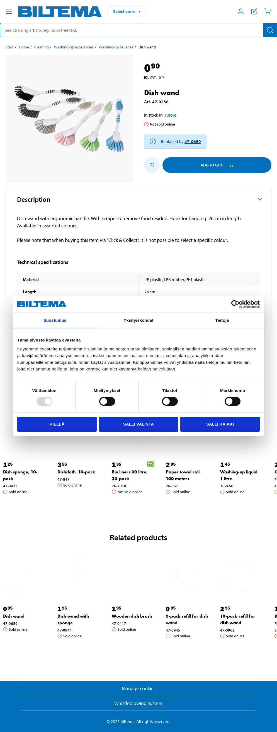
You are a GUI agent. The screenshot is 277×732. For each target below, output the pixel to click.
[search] (138, 30)
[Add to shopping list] (152, 165)
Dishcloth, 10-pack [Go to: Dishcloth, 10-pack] (76, 472)
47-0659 (192, 141)
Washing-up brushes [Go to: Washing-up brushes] (116, 47)
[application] (266, 719)
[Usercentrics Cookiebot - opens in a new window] (235, 304)
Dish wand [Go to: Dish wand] (14, 616)
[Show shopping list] (254, 11)
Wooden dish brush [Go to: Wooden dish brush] (132, 616)
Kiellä (56, 424)
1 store (170, 115)
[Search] (270, 30)
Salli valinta (138, 424)
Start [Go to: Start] (10, 47)
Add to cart (217, 165)
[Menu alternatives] (9, 12)
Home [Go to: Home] (24, 47)
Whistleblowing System (138, 703)
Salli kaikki (220, 424)
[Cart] (267, 11)
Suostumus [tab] (55, 320)
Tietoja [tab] (222, 320)
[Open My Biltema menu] (240, 11)
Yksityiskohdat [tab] (138, 320)
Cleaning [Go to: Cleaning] (41, 47)
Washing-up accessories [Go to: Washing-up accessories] (74, 47)
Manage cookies (138, 688)
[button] (138, 199)
